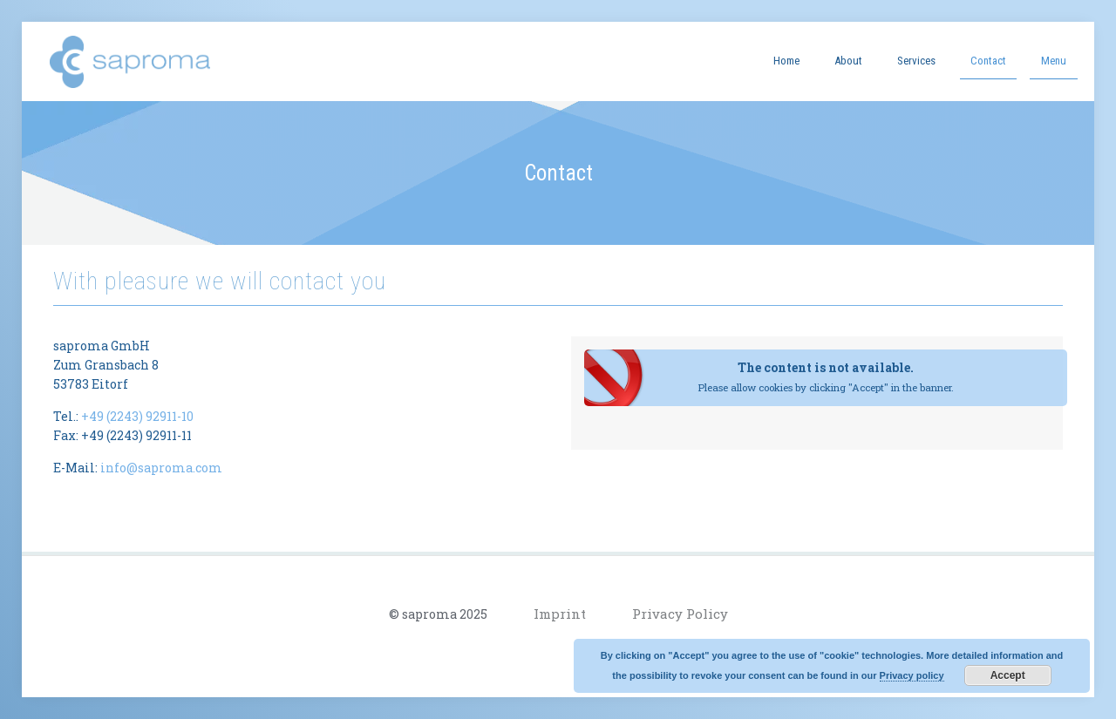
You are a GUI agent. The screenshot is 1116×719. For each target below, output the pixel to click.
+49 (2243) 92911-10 (137, 416)
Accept (1007, 675)
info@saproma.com (161, 467)
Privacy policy (912, 675)
